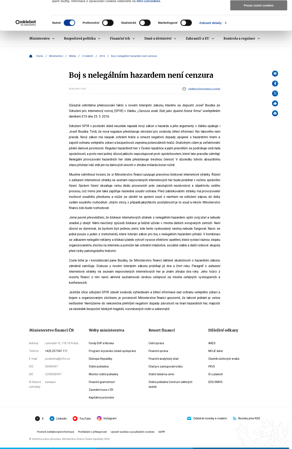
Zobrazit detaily (210, 50)
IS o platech (215, 374)
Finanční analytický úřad (163, 358)
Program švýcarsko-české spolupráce (112, 351)
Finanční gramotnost (102, 382)
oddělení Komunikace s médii (204, 89)
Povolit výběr (258, 21)
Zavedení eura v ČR (101, 389)
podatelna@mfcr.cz (57, 358)
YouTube (82, 418)
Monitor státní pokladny (103, 374)
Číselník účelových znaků (223, 358)
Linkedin (58, 418)
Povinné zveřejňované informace (55, 431)
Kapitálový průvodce (101, 397)
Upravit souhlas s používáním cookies (132, 431)
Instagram (107, 418)
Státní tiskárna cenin (161, 374)
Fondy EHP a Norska (101, 343)
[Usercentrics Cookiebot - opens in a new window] (25, 51)
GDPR (161, 431)
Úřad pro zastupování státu (166, 366)
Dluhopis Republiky (100, 358)
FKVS (211, 366)
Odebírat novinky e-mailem (207, 418)
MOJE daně (215, 351)
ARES (212, 343)
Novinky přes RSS (246, 418)
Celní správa (156, 343)
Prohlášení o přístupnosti (92, 431)
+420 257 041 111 (56, 351)
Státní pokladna (99, 366)
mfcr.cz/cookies (148, 28)
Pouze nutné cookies (258, 33)
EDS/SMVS (215, 382)
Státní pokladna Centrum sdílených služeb (170, 384)
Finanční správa (158, 351)
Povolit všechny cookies (258, 10)
